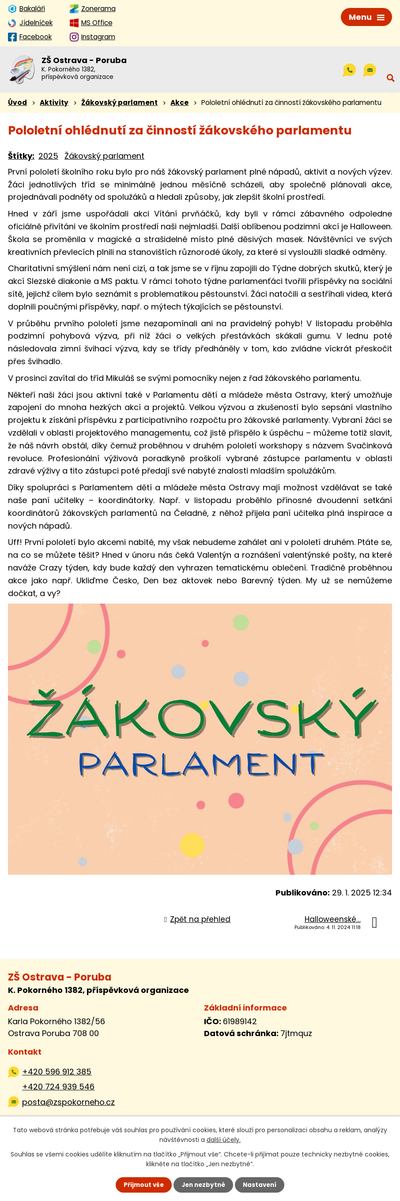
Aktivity (54, 103)
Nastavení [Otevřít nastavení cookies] (261, 1184)
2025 (48, 157)
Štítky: (21, 157)
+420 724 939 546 (58, 1087)
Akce (179, 103)
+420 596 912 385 (56, 1072)
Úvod (17, 103)
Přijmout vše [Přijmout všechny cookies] (141, 1184)
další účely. (224, 1139)
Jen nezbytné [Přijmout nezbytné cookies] (203, 1184)
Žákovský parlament (119, 103)
